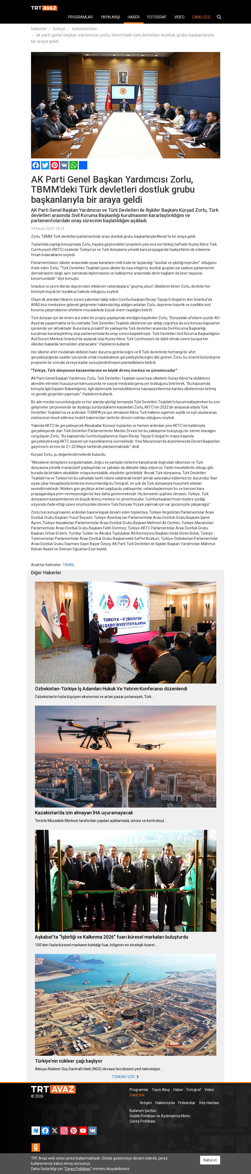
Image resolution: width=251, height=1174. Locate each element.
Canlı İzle (137, 1095)
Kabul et (210, 1160)
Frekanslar (187, 1103)
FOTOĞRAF (156, 17)
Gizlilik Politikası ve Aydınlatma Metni (160, 1116)
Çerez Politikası (142, 1121)
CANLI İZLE (201, 17)
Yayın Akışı (161, 1090)
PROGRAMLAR (80, 17)
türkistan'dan (84, 28)
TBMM (68, 565)
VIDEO (179, 17)
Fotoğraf (194, 1090)
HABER (134, 17)
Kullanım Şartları (143, 1111)
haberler (39, 28)
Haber (178, 1090)
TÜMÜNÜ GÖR (125, 1077)
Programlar (139, 1090)
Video (209, 1090)
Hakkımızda (165, 1103)
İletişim (146, 1103)
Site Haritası (209, 1103)
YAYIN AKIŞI (110, 17)
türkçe (59, 28)
